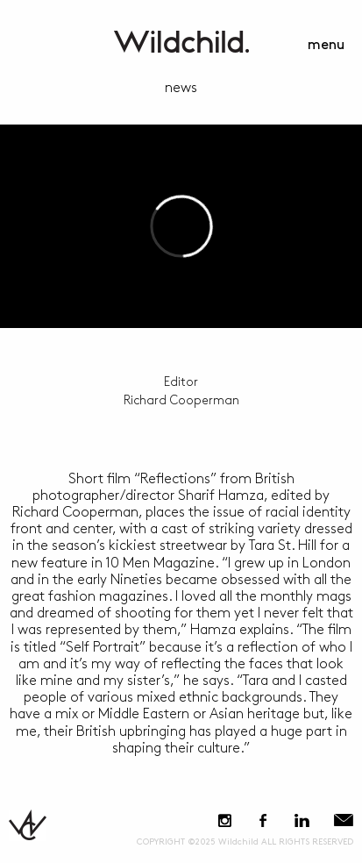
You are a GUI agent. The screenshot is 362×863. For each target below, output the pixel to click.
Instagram (224, 820)
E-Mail (343, 820)
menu (326, 45)
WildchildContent (181, 42)
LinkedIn (301, 820)
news (181, 88)
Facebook (262, 820)
